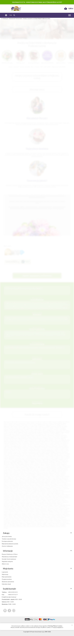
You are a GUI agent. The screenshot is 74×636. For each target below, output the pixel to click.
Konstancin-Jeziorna (31, 455)
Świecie (52, 475)
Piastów (11, 511)
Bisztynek (37, 441)
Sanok (48, 470)
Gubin (66, 450)
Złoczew (26, 526)
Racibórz (18, 434)
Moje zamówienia (6, 577)
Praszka (16, 513)
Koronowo (56, 497)
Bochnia (59, 441)
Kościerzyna (41, 455)
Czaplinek (6, 446)
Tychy (30, 425)
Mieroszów (30, 503)
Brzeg (37, 443)
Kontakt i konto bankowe (9, 559)
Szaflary (51, 519)
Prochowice (22, 513)
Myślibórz (33, 461)
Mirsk (13, 505)
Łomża (22, 431)
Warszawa (6, 422)
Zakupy (37, 533)
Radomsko (7, 437)
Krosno (17, 437)
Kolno (13, 497)
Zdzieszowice (40, 481)
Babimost (47, 482)
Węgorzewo (22, 478)
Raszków (24, 514)
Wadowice (11, 478)
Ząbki (43, 479)
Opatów (47, 464)
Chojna (24, 444)
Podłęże (6, 467)
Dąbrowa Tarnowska (52, 446)
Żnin (58, 481)
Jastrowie (38, 494)
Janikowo (31, 494)
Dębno (5, 447)
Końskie (22, 455)
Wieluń (50, 523)
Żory (26, 431)
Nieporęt (27, 462)
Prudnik (38, 467)
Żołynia (58, 526)
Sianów (31, 516)
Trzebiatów (34, 476)
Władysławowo (42, 478)
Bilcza (37, 484)
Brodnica (32, 443)
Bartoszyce (58, 440)
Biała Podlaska (38, 432)
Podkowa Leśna (66, 466)
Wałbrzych (7, 426)
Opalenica (50, 508)
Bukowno (28, 487)
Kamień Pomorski (56, 452)
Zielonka (54, 481)
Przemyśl (30, 432)
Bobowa (53, 441)
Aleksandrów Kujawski (25, 482)
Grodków (32, 493)
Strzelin (12, 519)
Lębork (62, 456)
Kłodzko (67, 453)
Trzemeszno (38, 522)
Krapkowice (12, 456)
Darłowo (12, 490)
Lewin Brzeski (37, 500)
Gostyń (67, 491)
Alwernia (27, 440)
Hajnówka (57, 493)
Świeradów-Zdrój (8, 522)
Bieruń (26, 484)
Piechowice (37, 466)
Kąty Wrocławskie (33, 453)
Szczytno (19, 520)
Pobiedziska (43, 511)
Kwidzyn (52, 456)
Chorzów (25, 426)
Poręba (6, 513)
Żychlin (6, 528)
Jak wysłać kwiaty (7, 536)
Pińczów (23, 511)
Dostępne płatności (7, 541)
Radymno (10, 514)
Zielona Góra (12, 425)
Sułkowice (30, 519)
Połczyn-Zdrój (58, 511)
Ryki (64, 514)
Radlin (5, 514)
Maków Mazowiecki (28, 459)
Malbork (63, 438)
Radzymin (43, 469)
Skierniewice (15, 435)
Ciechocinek (52, 444)
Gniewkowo (28, 491)
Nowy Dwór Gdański (57, 506)
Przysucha (7, 469)
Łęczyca (59, 502)
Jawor (43, 494)
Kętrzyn (56, 453)
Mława (17, 505)
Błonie (48, 441)
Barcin (64, 482)
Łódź (28, 422)
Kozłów (6, 456)
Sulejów (33, 475)
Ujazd (5, 523)
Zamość (17, 431)
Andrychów (34, 440)
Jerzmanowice (32, 452)
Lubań (5, 502)
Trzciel (28, 476)
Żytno (11, 482)
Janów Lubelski (8, 452)
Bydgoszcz (39, 422)
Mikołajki (14, 461)
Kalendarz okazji (6, 584)
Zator (56, 525)
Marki (43, 459)
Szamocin (56, 519)
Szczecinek (56, 437)
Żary (16, 440)
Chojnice (51, 438)
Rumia (52, 434)
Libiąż (48, 500)
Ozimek (25, 466)
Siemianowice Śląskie (48, 428)
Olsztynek (44, 508)
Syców (46, 519)
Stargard (62, 428)
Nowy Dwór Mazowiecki (41, 462)
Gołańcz (49, 491)
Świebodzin (45, 475)
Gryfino (62, 450)
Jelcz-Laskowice (55, 494)
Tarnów (20, 426)
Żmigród (52, 526)
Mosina (32, 505)
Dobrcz (18, 490)
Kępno (50, 496)
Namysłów (65, 461)
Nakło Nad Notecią (65, 505)
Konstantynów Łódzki (38, 497)
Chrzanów (36, 444)
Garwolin (55, 490)
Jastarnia (24, 452)
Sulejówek (24, 519)
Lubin (43, 429)
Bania (46, 440)
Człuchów (30, 446)
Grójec (38, 493)
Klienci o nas (5, 564)
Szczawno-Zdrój (59, 475)
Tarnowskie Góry (60, 431)
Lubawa (16, 502)
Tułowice (47, 476)
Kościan (62, 497)
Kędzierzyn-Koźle (22, 432)
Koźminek (25, 499)
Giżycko (25, 449)
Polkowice (32, 467)
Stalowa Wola (13, 432)
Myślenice (27, 461)
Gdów (20, 449)
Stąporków (40, 473)
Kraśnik (19, 456)
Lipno (23, 458)
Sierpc (49, 516)
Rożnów (10, 470)
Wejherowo (58, 434)
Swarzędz (40, 519)
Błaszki (43, 441)
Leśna (31, 500)
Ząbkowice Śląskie (58, 479)
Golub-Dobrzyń (41, 491)
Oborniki (19, 508)
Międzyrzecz (55, 459)
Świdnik (45, 438)
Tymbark (64, 522)
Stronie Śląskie (61, 517)
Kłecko (55, 496)
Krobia (56, 499)
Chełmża (51, 487)
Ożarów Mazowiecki (40, 510)
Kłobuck (61, 453)
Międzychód (42, 503)
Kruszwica (6, 500)
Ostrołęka (24, 434)
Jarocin (15, 452)
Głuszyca (21, 491)
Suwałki (26, 429)
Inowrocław (49, 429)
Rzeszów (45, 423)
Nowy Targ (14, 464)
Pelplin (65, 510)
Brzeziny (6, 487)
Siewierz (54, 516)
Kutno (37, 437)
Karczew (9, 453)
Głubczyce (50, 449)
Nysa (33, 437)
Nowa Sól (32, 438)
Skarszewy (60, 516)
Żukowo (63, 526)
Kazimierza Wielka (44, 453)
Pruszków (31, 431)
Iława (12, 494)
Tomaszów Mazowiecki (48, 431)
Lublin (50, 422)
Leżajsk (67, 456)
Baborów (53, 482)
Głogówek (43, 449)
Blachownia (49, 484)
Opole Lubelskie (61, 464)
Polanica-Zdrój (20, 467)
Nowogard (21, 464)
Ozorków (26, 510)
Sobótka (21, 517)
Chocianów (57, 487)
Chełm (39, 431)
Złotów (38, 526)
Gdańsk (45, 422)
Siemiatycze (37, 516)
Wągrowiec (22, 523)
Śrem (22, 473)
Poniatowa (66, 511)
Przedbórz (60, 467)
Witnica (35, 478)
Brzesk (42, 443)
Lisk (38, 458)
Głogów (57, 428)
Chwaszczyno (27, 488)
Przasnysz (43, 513)
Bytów (65, 443)
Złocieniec (20, 526)
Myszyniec (46, 461)
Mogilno (22, 505)
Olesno (32, 464)
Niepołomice (20, 462)
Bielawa (27, 441)
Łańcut (58, 456)
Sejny (14, 516)
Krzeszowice (45, 456)
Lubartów (10, 502)
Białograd (13, 441)
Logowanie (5, 572)
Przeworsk (67, 467)
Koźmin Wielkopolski (16, 499)
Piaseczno (47, 434)
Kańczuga (35, 496)
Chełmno (6, 444)
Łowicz (11, 503)
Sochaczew (45, 472)
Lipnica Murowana (31, 458)
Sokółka (27, 517)
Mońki (27, 505)
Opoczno (53, 464)
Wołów (29, 525)
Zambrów (51, 525)
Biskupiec (42, 484)
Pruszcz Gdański (45, 467)
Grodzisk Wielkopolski (47, 450)
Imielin (20, 494)
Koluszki (18, 497)
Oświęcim (21, 440)
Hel (62, 493)
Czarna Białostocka (15, 446)
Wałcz (16, 478)
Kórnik (37, 499)
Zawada (26, 481)
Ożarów (32, 510)
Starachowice (7, 435)
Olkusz (42, 464)
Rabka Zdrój (29, 469)
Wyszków (38, 479)
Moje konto (37, 568)
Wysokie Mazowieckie (28, 479)
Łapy (34, 502)
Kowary (67, 497)
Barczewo (6, 484)
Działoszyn (65, 447)
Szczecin (32, 422)
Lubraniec (29, 502)
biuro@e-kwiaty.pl (11, 597)
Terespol (25, 522)
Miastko (48, 459)
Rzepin (10, 516)
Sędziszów (54, 470)
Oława (27, 464)
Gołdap (34, 491)
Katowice (55, 422)
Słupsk (59, 426)
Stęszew (53, 517)
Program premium (7, 579)
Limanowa (18, 458)
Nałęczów (58, 461)
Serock (65, 470)
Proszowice (30, 513)
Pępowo (6, 511)
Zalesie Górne (14, 481)
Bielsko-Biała (62, 423)
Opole (28, 423)
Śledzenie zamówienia (8, 581)
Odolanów (26, 508)
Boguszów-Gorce (58, 484)
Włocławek (14, 426)
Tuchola (45, 522)
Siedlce (24, 428)
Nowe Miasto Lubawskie (56, 462)
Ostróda (12, 466)
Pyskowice (60, 513)
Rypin (6, 516)
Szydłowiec (41, 520)
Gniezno (6, 429)
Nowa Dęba (18, 506)
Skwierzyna (23, 472)
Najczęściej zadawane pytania (10, 543)
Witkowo (6, 525)
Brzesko (61, 485)
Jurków (39, 452)
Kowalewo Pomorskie (63, 455)
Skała (11, 472)
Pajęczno (49, 510)
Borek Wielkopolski (14, 485)
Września (12, 479)
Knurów (6, 440)
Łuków (5, 459)
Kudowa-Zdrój (20, 500)
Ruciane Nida (17, 470)
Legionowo (12, 434)
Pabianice (6, 431)
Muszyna (56, 505)
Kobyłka (66, 496)
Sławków (10, 517)
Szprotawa (7, 476)
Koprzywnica (48, 497)
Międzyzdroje (63, 459)
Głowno (61, 490)
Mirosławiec (7, 505)
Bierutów (32, 484)
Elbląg (58, 425)
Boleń (19, 443)
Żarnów (21, 481)
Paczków (30, 466)
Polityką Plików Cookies (55, 626)
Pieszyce (17, 511)
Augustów (41, 440)
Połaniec (12, 467)
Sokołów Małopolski (54, 472)
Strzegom (6, 519)
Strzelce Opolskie (60, 473)
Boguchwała (13, 443)
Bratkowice (25, 443)
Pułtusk (53, 513)
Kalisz (36, 426)
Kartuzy (25, 453)
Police (26, 467)
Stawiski (47, 517)
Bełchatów (46, 432)
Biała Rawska (65, 440)
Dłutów (10, 447)
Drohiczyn (30, 490)
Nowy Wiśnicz (12, 508)
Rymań (68, 514)
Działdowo (36, 490)
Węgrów (39, 523)
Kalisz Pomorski (46, 452)
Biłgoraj (32, 441)
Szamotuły (63, 519)
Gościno (6, 493)
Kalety (18, 496)
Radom (33, 423)
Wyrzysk (39, 525)
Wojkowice (19, 525)
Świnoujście (63, 437)
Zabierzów (49, 479)
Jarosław (11, 440)
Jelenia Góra (18, 428)
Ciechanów (43, 437)
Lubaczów (64, 500)
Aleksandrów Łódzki (38, 482)
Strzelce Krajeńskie (49, 473)
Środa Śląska (57, 520)
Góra (10, 493)
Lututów (10, 459)
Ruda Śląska (24, 425)
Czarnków (35, 488)
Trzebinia (41, 476)
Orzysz (67, 508)
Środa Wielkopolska (30, 473)
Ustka (57, 476)
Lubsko (67, 458)
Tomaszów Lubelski (20, 476)
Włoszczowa (51, 478)
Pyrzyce (23, 469)
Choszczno (19, 488)
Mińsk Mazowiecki (23, 438)
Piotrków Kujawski (50, 466)
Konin (36, 428)
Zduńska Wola (8, 438)
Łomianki (6, 503)
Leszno (12, 431)
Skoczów (66, 516)
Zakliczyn (45, 525)
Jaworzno (53, 426)
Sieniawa (43, 516)
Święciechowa (18, 522)
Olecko (32, 508)
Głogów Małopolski (33, 449)
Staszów (42, 517)
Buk (11, 487)
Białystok (61, 422)
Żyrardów (57, 438)
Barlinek (51, 440)
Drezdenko (45, 447)
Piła (40, 428)
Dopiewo (23, 490)
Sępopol (60, 470)
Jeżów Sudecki (65, 494)
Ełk (36, 431)
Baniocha (59, 482)
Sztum (12, 476)
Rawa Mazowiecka (62, 469)
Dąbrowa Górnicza (51, 425)
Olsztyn (10, 423)
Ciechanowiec (44, 444)
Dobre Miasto (17, 447)
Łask (37, 502)
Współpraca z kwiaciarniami (9, 556)
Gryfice (57, 450)
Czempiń (54, 488)
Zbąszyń (6, 526)
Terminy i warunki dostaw (9, 539)
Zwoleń (6, 482)
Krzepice (12, 500)
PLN (10, 15)
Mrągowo (20, 461)
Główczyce (7, 491)
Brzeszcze (67, 485)
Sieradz (29, 437)
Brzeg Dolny (54, 485)
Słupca (16, 517)
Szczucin (13, 520)
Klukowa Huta (15, 455)
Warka (9, 523)
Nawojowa (7, 462)
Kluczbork (7, 455)
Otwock (50, 437)
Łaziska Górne (44, 502)
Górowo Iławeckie (18, 493)
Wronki (34, 525)
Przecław (53, 467)
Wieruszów (56, 523)
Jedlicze (48, 494)
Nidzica (12, 506)
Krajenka (42, 499)
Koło (22, 497)
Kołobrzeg (23, 437)
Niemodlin (13, 462)
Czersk (60, 488)
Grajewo (26, 493)
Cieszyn (59, 444)
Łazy (50, 502)
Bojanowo (67, 484)
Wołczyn (64, 478)
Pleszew (32, 511)
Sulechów (22, 475)
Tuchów (51, 522)
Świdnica (52, 432)
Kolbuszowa (7, 497)
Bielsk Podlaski (20, 484)
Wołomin (6, 479)
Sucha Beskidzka (14, 475)
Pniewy (37, 511)
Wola (24, 525)
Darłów (61, 446)
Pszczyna (13, 469)
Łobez (41, 458)
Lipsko (59, 500)
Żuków (63, 481)
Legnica (41, 426)
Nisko (32, 462)
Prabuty (11, 513)
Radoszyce (37, 469)
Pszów (48, 513)
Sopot (18, 473)
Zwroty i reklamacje (7, 546)
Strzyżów (6, 475)
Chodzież (64, 487)
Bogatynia (6, 443)
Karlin (14, 453)
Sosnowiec (39, 423)
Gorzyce (19, 450)
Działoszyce (58, 447)
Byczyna (60, 443)
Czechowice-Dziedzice (45, 488)
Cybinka (64, 444)
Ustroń (62, 476)
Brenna (38, 485)
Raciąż (65, 513)
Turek (52, 476)
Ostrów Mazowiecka (9, 510)
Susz (35, 519)
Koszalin (31, 426)
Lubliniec (56, 458)
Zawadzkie (62, 525)
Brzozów (47, 443)
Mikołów (15, 438)
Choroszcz (13, 488)
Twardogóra (57, 522)
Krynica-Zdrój (37, 456)
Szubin (35, 520)
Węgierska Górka (31, 523)
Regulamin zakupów (7, 561)
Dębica (12, 437)
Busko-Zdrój (53, 443)
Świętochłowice (32, 434)
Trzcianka (31, 522)
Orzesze (61, 508)
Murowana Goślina (48, 505)
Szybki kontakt (37, 589)
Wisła (67, 523)
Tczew (6, 432)
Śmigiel (51, 520)
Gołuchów (55, 491)
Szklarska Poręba (27, 520)
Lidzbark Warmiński (9, 458)
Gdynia (67, 422)
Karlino (40, 496)
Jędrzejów (6, 496)
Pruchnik (36, 513)
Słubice (38, 472)
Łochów (46, 458)
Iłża (16, 494)
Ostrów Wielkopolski (35, 429)
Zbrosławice (12, 526)
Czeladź (24, 446)
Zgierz (62, 432)
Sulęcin (28, 475)
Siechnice (6, 472)
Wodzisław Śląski (25, 435)
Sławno (29, 472)
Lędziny (44, 500)
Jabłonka (25, 494)
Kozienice (6, 499)
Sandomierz (42, 470)
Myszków (39, 461)
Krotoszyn (61, 499)
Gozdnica (25, 450)
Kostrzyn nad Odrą (50, 455)
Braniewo (32, 485)
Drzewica (51, 447)
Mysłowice (30, 428)
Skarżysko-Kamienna (60, 435)
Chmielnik (12, 444)
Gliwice (51, 423)
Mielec (68, 431)
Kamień (23, 496)
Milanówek (50, 503)
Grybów (43, 493)
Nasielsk (6, 506)
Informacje (37, 551)
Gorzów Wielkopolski (39, 425)
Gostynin (61, 491)
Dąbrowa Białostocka (39, 446)
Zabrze (56, 423)
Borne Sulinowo (24, 485)
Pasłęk (61, 510)
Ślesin (47, 520)
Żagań (43, 526)
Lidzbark (53, 500)
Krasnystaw (49, 499)
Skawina (16, 472)
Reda (34, 514)
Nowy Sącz (11, 428)
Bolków (6, 485)
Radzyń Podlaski (51, 469)
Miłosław (60, 503)
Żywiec (16, 482)
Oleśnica (37, 464)
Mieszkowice (7, 461)
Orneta (56, 508)
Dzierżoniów (14, 449)
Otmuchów (18, 466)
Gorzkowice (12, 450)
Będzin (58, 432)
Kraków (12, 422)
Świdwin (39, 475)
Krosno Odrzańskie (27, 456)
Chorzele (29, 444)
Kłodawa (60, 496)
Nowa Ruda (25, 506)
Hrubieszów (7, 494)
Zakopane (6, 481)
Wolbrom (58, 478)
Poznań (24, 422)
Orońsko (6, 466)
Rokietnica (45, 514)
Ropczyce (52, 514)
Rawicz (30, 514)
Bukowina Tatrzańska (19, 487)
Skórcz (5, 517)
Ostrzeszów (19, 510)
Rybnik (18, 425)
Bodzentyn (65, 441)
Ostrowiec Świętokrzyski (16, 429)
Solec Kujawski (34, 517)
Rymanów (35, 470)
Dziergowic (7, 449)
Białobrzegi (7, 441)
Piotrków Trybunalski (60, 429)
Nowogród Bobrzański (44, 506)
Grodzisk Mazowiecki (34, 450)
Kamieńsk (28, 496)
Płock (62, 425)
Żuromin (68, 481)
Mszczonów (38, 505)
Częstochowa (21, 423)
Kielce (5, 423)
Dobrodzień (25, 447)
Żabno (65, 479)
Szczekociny (7, 520)
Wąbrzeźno (15, 523)
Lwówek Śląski (18, 459)
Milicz (55, 503)
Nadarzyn (52, 461)
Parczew (55, 510)
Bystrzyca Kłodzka (37, 487)
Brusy (43, 485)
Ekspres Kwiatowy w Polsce (9, 554)
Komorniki (28, 497)
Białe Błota (20, 441)
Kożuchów (32, 499)
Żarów (47, 526)
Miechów (23, 503)
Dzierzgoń (43, 490)
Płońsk (59, 466)
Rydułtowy (59, 514)
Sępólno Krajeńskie (22, 516)
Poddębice (51, 511)
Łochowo (65, 502)
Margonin (17, 503)
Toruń (15, 423)
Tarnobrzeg (50, 435)
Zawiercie (40, 434)
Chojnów (6, 488)
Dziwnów (49, 490)
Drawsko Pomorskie (35, 447)
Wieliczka (29, 478)
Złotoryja (32, 526)
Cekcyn (45, 487)
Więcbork (62, 523)
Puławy (33, 435)
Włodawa (12, 525)
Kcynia (45, 496)
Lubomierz (22, 502)
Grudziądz (47, 426)
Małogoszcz (38, 459)
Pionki (42, 466)
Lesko (27, 500)
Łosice (51, 458)
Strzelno (17, 519)
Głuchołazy (14, 491)
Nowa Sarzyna (33, 506)
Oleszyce (37, 508)
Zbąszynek (33, 481)
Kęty (51, 453)
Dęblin (65, 446)
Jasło (19, 452)
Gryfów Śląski (50, 493)
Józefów (12, 496)
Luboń (62, 458)
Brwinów (48, 485)
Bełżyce (12, 484)
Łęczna (54, 502)
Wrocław (18, 422)
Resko (5, 470)
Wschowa (18, 479)
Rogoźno (38, 514)
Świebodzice (65, 520)
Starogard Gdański (41, 435)
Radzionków (17, 514)
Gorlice (62, 449)
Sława (33, 472)
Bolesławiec (39, 438)
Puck (18, 469)
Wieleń (45, 523)
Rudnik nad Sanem (27, 470)
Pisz (27, 511)
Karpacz (19, 453)
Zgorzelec (48, 481)
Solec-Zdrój (12, 473)
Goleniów (56, 449)
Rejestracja (5, 574)
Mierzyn (36, 503)
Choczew (18, 444)
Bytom (5, 425)
